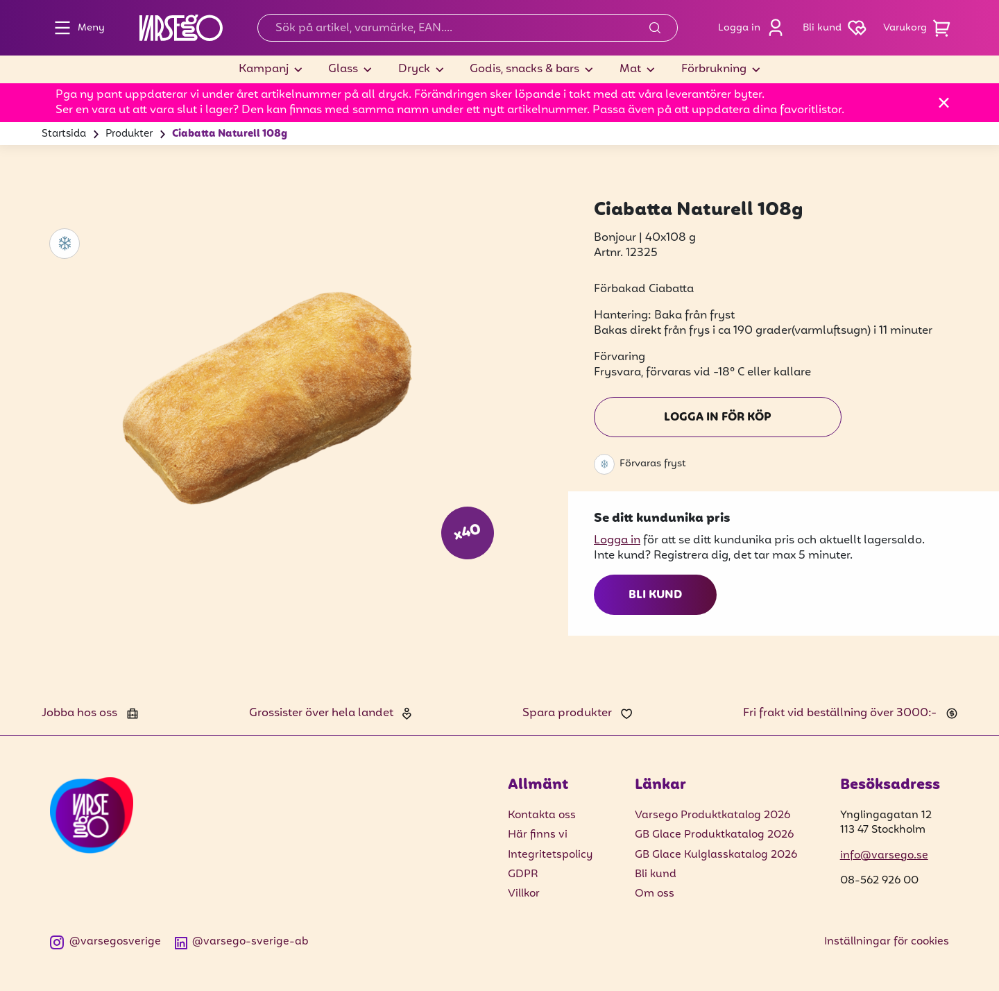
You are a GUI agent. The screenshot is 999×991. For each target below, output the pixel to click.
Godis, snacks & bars (524, 69)
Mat (630, 69)
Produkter (129, 134)
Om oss (654, 894)
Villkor (524, 894)
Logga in (754, 27)
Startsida (64, 134)
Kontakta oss (542, 815)
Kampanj (264, 69)
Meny (76, 27)
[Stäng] (944, 102)
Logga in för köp (717, 418)
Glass (343, 69)
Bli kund (655, 595)
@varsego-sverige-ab (242, 942)
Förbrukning (713, 69)
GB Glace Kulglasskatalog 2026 (716, 855)
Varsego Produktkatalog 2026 (712, 815)
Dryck (414, 69)
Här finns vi (537, 835)
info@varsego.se (884, 855)
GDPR (523, 874)
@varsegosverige (105, 942)
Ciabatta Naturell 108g (229, 134)
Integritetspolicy (550, 855)
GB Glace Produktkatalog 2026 (714, 835)
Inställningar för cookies (886, 941)
